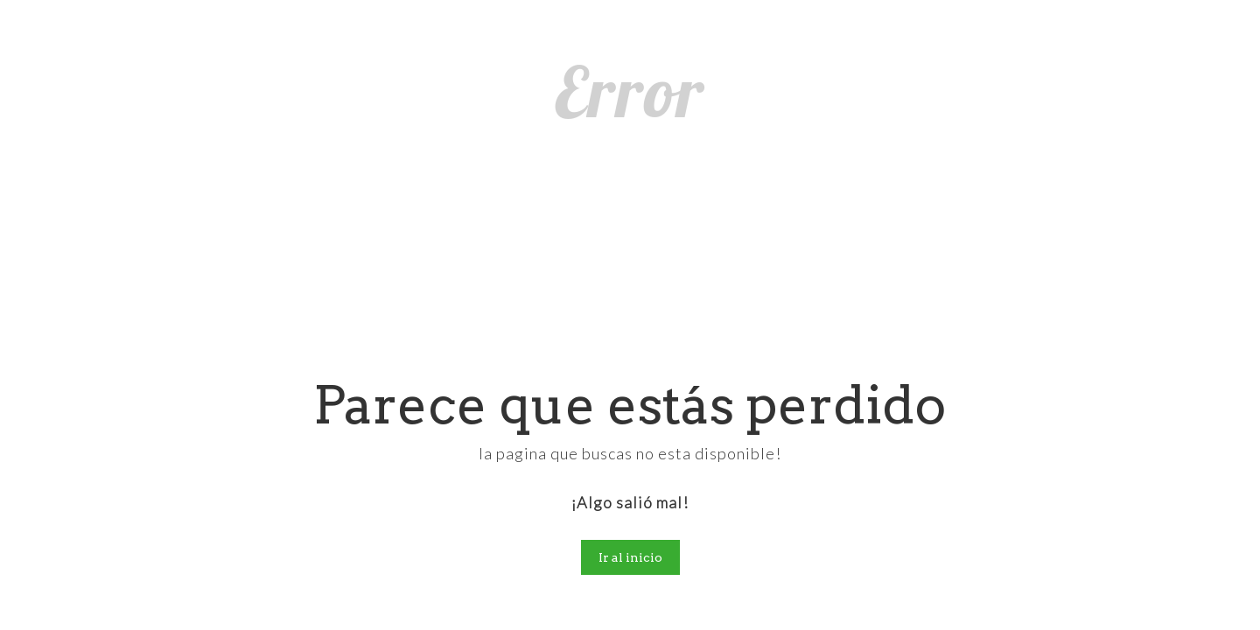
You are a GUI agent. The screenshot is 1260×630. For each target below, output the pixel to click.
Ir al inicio (630, 557)
